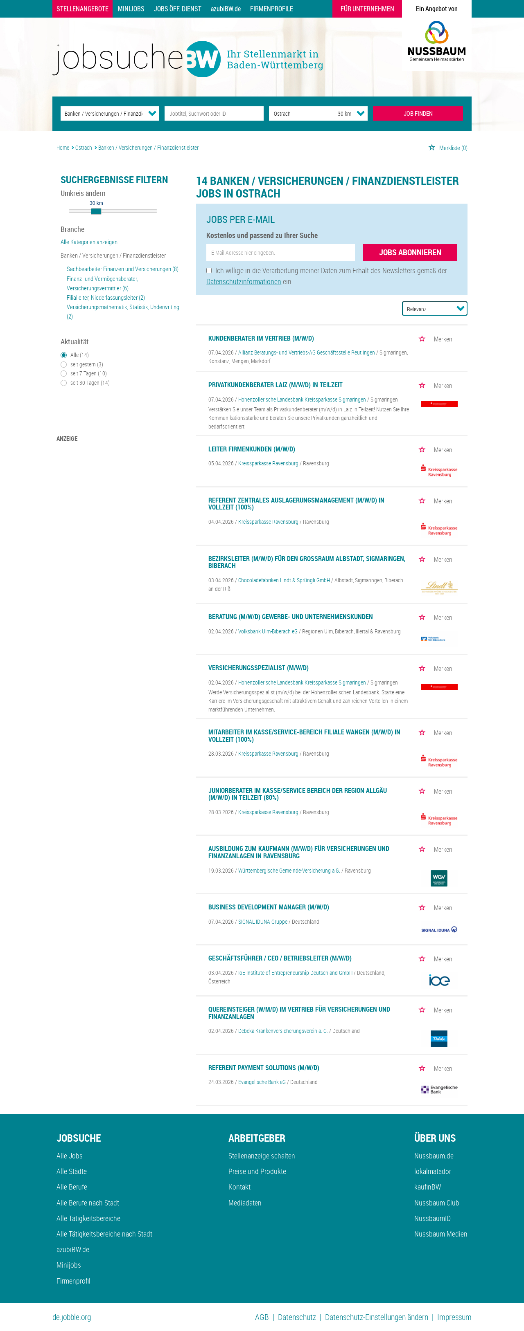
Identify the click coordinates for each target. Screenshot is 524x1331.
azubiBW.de (226, 8)
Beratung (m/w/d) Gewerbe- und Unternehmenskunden (290, 616)
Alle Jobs (69, 1155)
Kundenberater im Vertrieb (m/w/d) (261, 338)
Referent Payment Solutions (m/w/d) (263, 1067)
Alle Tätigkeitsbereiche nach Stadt (104, 1234)
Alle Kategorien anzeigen (89, 242)
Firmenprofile (271, 8)
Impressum (454, 1316)
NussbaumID (432, 1218)
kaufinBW (427, 1187)
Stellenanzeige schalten (261, 1155)
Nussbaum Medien (441, 1234)
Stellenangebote (82, 8)
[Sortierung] (426, 309)
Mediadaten (245, 1203)
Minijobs (131, 8)
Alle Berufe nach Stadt (87, 1203)
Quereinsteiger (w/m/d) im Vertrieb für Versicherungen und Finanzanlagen (299, 1013)
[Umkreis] (337, 113)
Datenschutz (297, 1316)
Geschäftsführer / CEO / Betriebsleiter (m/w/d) (280, 958)
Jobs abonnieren (410, 252)
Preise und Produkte (257, 1171)
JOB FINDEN (418, 113)
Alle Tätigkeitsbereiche (88, 1218)
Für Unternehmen (367, 8)
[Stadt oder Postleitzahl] (296, 113)
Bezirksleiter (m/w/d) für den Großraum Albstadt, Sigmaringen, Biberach (307, 562)
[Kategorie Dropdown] (152, 113)
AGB (262, 1316)
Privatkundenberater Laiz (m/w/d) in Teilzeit (275, 384)
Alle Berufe (71, 1187)
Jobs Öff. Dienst (177, 8)
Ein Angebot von (437, 8)
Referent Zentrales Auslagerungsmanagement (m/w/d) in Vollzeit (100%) (296, 504)
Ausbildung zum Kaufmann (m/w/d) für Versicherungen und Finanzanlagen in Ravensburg (298, 852)
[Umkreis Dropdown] (361, 113)
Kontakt (239, 1187)
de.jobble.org (71, 1316)
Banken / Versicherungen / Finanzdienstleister (113, 255)
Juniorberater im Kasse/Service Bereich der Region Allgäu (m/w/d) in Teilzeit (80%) (297, 794)
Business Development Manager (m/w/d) (268, 906)
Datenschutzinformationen (243, 281)
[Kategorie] (102, 113)
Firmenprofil (73, 1281)
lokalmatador (432, 1171)
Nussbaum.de (434, 1155)
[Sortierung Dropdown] (460, 308)
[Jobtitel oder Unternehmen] (214, 113)
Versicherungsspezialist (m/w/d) (258, 667)
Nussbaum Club (436, 1203)
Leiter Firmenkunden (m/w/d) (251, 448)
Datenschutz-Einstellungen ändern (376, 1316)
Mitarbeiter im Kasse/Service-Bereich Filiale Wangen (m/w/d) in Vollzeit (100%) (304, 735)
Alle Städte (71, 1171)
